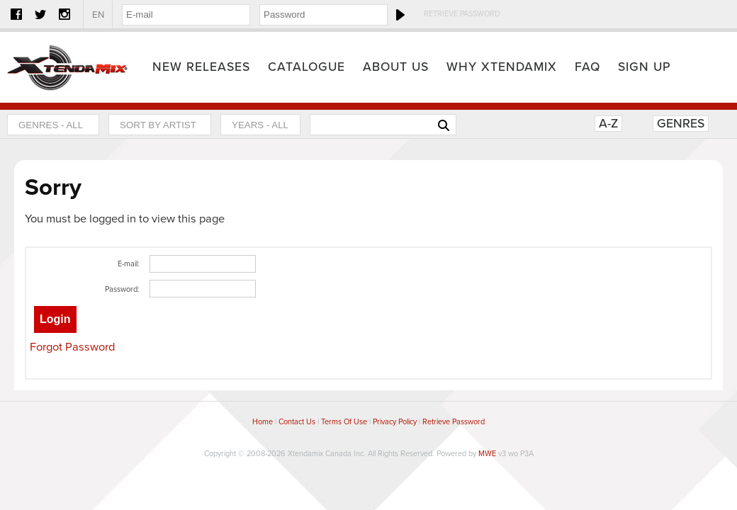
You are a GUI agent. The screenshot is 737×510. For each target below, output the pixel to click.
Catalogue (306, 67)
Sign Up (644, 67)
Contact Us (297, 421)
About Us (396, 67)
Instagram (64, 14)
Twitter (40, 14)
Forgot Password (72, 347)
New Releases (201, 67)
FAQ (587, 67)
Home (67, 67)
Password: (122, 289)
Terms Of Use (344, 421)
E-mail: (129, 263)
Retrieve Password (462, 13)
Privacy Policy (395, 421)
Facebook (16, 14)
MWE (487, 453)
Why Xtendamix (501, 67)
